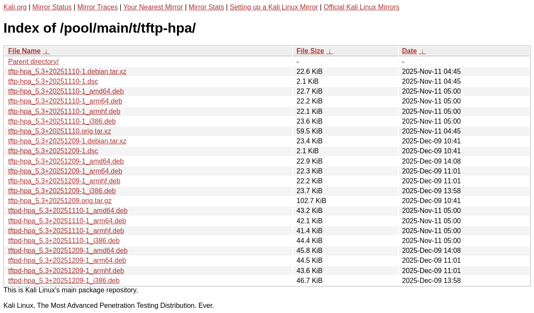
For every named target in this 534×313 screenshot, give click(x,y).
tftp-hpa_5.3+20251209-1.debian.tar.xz (67, 141)
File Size (310, 51)
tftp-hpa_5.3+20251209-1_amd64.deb (66, 161)
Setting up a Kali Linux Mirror (274, 7)
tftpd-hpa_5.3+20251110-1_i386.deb (63, 240)
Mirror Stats (206, 7)
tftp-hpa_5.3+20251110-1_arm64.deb (65, 101)
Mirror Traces (97, 7)
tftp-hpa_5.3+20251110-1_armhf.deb (64, 111)
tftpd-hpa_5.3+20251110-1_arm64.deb (67, 221)
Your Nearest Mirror (153, 7)
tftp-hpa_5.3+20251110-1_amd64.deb (66, 91)
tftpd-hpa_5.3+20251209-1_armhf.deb (66, 270)
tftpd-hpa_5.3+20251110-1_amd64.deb (68, 210)
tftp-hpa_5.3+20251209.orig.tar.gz (60, 200)
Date (409, 51)
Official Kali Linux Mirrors (361, 7)
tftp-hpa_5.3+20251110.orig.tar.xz (59, 131)
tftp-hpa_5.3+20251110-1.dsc (53, 81)
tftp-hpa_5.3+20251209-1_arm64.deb (65, 171)
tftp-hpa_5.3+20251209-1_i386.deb (62, 190)
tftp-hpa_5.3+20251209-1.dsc (53, 151)
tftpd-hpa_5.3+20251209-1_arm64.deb (67, 260)
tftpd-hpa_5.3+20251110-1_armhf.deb (66, 230)
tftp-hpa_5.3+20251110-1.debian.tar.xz (67, 71)
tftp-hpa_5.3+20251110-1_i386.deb (62, 121)
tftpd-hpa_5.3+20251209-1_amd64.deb (68, 250)
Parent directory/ (33, 61)
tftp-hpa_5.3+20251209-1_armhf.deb (64, 181)
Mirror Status (52, 7)
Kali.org (15, 7)
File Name (24, 51)
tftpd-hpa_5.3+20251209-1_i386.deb (63, 280)
